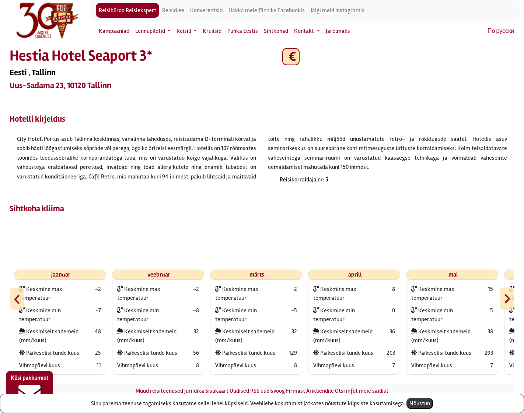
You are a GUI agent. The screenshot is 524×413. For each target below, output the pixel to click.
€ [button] (291, 57)
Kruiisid (212, 31)
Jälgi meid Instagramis (337, 10)
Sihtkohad (276, 31)
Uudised (239, 391)
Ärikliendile (320, 391)
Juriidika (194, 391)
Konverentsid (206, 10)
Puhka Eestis (242, 31)
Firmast (295, 391)
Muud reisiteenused (159, 391)
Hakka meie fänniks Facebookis (266, 10)
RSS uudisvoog (267, 391)
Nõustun (419, 403)
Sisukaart (216, 391)
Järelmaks (338, 31)
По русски (501, 31)
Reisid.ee (173, 10)
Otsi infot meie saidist (361, 391)
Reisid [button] (184, 31)
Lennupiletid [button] (150, 31)
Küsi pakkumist (29, 389)
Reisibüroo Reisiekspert (127, 10)
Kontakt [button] (304, 31)
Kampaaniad (114, 31)
